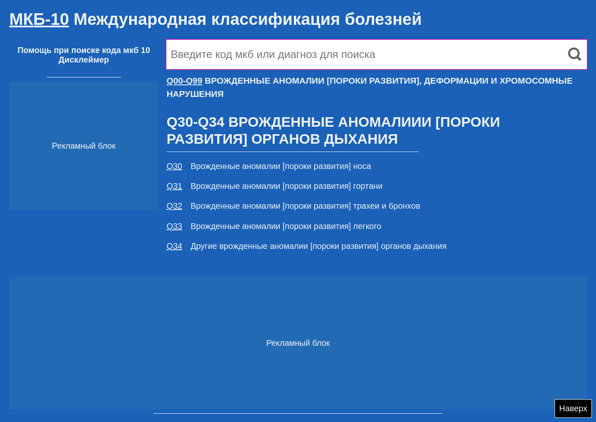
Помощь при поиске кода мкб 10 (83, 50)
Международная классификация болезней (215, 19)
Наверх (573, 408)
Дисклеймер (83, 59)
